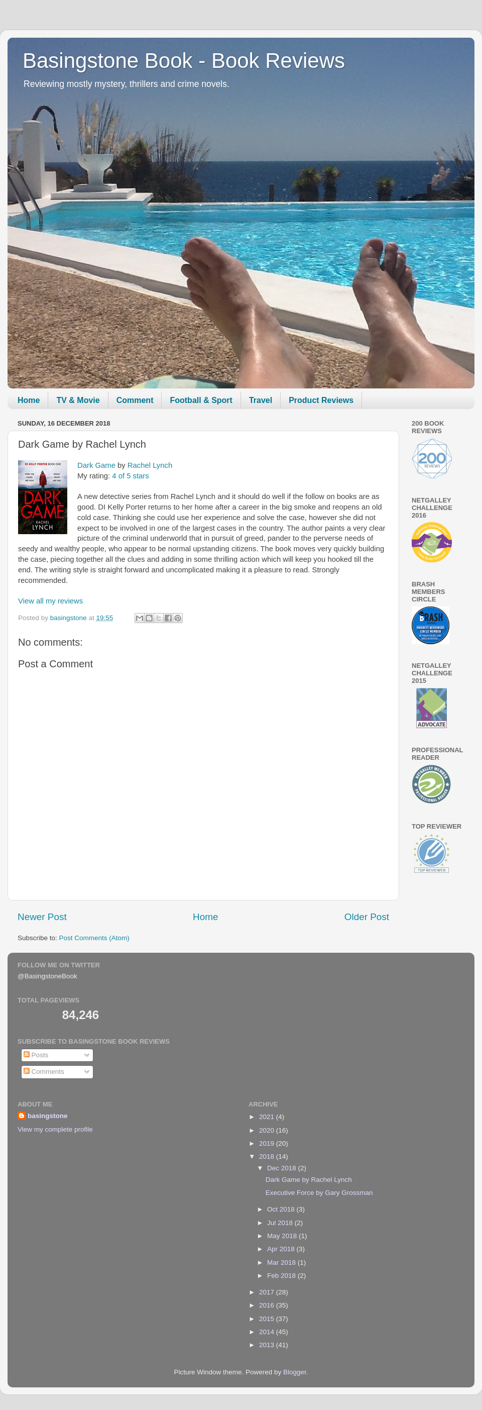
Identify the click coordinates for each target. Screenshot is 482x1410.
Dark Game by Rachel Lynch (309, 1179)
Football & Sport (201, 400)
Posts (36, 1055)
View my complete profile (55, 1129)
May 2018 (283, 1236)
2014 (267, 1332)
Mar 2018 (282, 1262)
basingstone (48, 1116)
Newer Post (42, 917)
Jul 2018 (281, 1223)
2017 (267, 1292)
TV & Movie (77, 400)
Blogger (294, 1372)
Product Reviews (321, 400)
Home (29, 400)
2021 (267, 1117)
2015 (267, 1319)
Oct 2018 (282, 1209)
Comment (135, 400)
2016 (267, 1305)
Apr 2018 (282, 1249)
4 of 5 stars (130, 476)
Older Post (366, 917)
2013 (267, 1345)
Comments (44, 1071)
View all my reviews (50, 601)
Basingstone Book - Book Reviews (184, 60)
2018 (267, 1156)
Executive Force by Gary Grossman (319, 1192)
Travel (260, 400)
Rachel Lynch (150, 465)
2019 (267, 1143)
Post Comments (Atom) (94, 938)
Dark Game (96, 465)
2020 (267, 1130)
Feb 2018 (282, 1275)
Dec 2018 (282, 1168)
